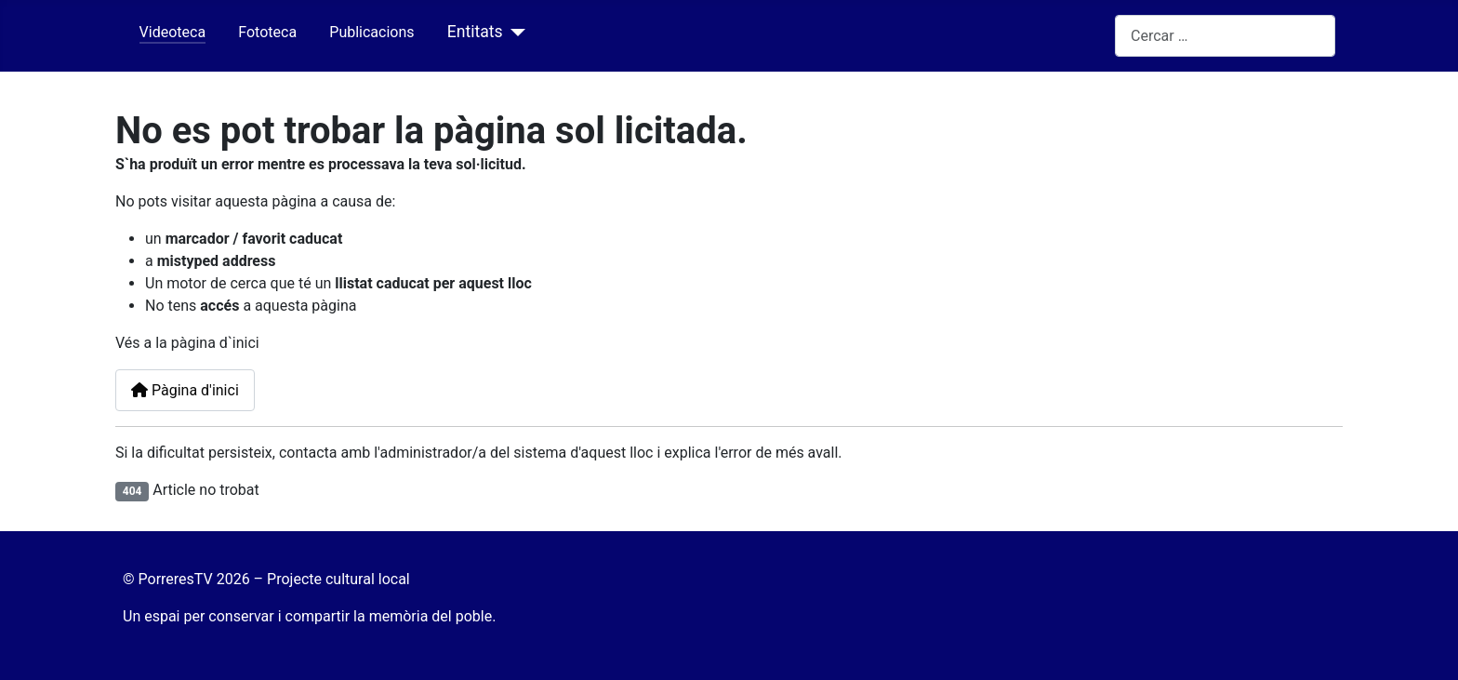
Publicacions (371, 32)
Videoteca (172, 32)
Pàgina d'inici (185, 390)
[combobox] (1225, 36)
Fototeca (267, 32)
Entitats (475, 31)
